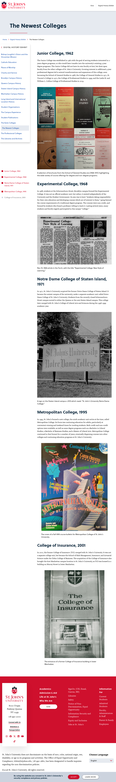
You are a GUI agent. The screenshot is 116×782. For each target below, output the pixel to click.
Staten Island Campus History (13, 88)
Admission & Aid (48, 692)
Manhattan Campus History (12, 94)
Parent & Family (106, 720)
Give (92, 5)
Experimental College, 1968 (15, 177)
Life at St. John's (48, 696)
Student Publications (9, 117)
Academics (45, 688)
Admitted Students (103, 705)
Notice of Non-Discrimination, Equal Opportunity (78, 706)
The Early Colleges (8, 122)
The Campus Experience (11, 112)
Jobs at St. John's (76, 724)
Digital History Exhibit (106, 5)
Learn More (90, 777)
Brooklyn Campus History (11, 78)
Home (5, 39)
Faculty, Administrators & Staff (106, 713)
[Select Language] (101, 760)
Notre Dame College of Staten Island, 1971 (16, 184)
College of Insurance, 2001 (15, 197)
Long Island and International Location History (13, 100)
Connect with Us (15, 722)
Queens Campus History (11, 83)
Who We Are (46, 700)
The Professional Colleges (11, 133)
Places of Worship (8, 67)
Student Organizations (10, 107)
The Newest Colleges (10, 128)
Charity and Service (9, 72)
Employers (104, 724)
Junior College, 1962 (12, 171)
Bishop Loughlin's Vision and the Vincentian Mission (14, 55)
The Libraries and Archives (11, 138)
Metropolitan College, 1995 (15, 191)
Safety (71, 699)
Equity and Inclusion (77, 720)
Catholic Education (9, 62)
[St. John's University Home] (14, 694)
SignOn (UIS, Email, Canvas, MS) (77, 690)
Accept (74, 777)
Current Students (103, 698)
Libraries (72, 695)
